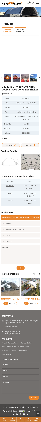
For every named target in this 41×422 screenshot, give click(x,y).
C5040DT (10, 200)
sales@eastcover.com (12, 334)
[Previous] (2, 78)
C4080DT (10, 193)
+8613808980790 (11, 327)
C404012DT (10, 186)
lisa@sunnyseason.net (12, 332)
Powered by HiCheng (10, 411)
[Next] (39, 78)
